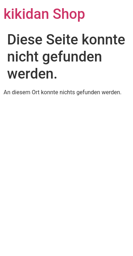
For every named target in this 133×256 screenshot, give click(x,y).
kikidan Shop (44, 14)
